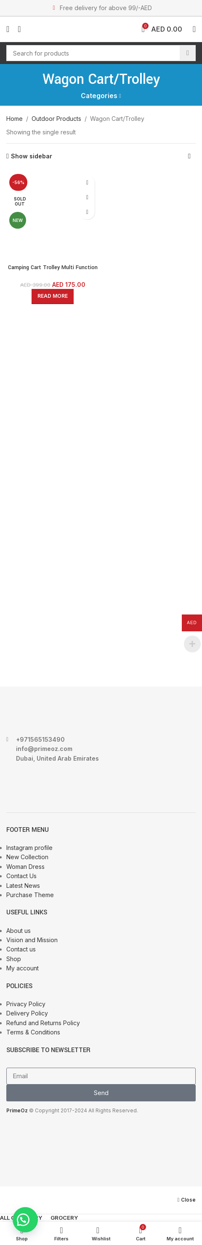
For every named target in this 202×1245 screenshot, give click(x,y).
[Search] (101, 53)
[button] (25, 1219)
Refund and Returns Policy (43, 1022)
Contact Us (21, 875)
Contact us (21, 949)
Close (188, 1200)
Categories (99, 96)
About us (18, 930)
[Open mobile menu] (7, 29)
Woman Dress (25, 866)
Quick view (87, 197)
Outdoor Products (56, 118)
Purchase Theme (30, 894)
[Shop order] (189, 156)
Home (14, 118)
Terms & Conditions (33, 1032)
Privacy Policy (25, 1003)
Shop (13, 958)
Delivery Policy (27, 1013)
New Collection (27, 856)
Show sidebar (31, 156)
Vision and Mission (32, 939)
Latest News (23, 885)
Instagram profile (29, 847)
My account (22, 968)
